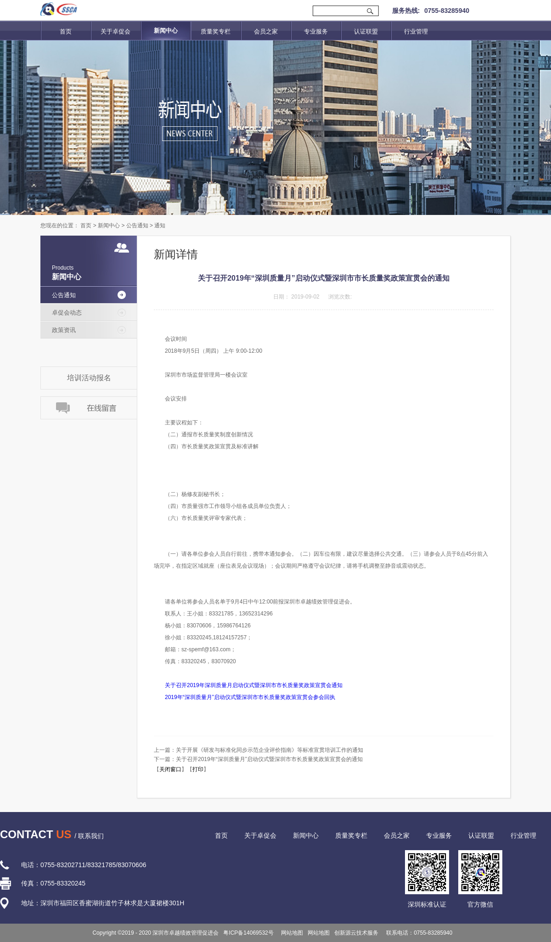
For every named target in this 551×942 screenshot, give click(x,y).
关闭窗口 (170, 769)
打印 (197, 769)
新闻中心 (109, 225)
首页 (66, 31)
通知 (159, 225)
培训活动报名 (89, 378)
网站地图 (291, 933)
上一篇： (258, 750)
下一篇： (258, 759)
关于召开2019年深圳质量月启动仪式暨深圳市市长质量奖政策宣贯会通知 (254, 685)
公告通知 (137, 225)
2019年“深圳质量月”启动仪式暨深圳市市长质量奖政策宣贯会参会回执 (250, 697)
